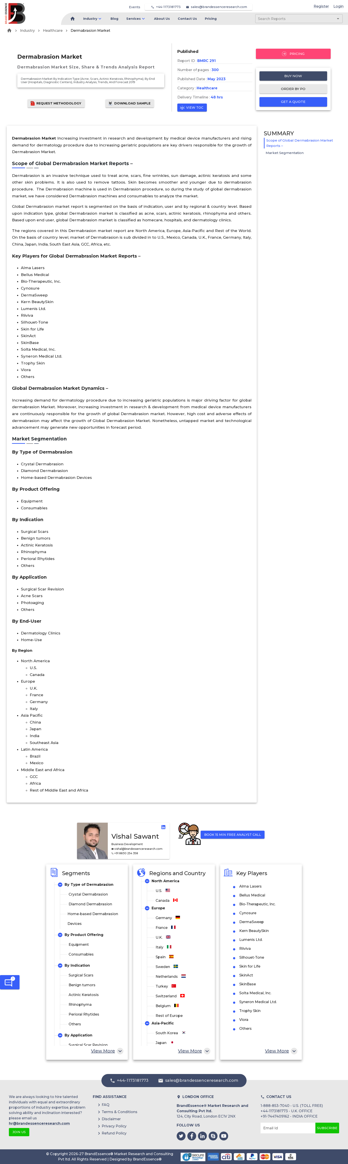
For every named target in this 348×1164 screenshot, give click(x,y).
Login (338, 6)
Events (134, 7)
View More (106, 1051)
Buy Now (293, 76)
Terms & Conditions (119, 1112)
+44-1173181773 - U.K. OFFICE (286, 1111)
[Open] (338, 19)
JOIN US (19, 1132)
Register (321, 6)
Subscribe (327, 1128)
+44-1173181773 (168, 7)
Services (133, 19)
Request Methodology (56, 103)
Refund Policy (114, 1133)
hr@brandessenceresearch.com (39, 1123)
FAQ (105, 1105)
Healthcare (53, 30)
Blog (114, 19)
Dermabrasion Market (90, 30)
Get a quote (293, 101)
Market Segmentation (285, 153)
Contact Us (187, 19)
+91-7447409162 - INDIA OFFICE (289, 1116)
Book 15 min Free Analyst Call (233, 835)
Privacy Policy (114, 1126)
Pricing (211, 19)
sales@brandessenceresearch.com (219, 7)
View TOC (192, 108)
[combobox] (292, 19)
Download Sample (129, 103)
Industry (90, 19)
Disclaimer (111, 1119)
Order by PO (293, 89)
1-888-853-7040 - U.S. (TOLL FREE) (292, 1106)
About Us (162, 19)
